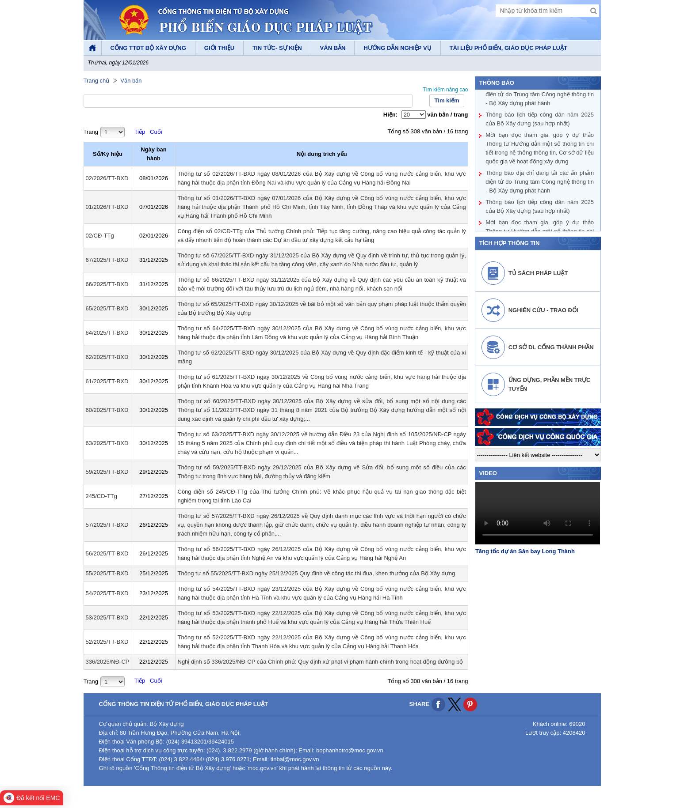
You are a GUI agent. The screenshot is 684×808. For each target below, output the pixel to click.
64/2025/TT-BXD (107, 332)
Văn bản (130, 80)
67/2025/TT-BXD (107, 260)
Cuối (156, 131)
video (488, 473)
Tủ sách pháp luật (538, 273)
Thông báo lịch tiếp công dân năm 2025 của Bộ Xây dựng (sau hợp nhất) (539, 120)
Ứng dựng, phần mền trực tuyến (549, 384)
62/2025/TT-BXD (107, 357)
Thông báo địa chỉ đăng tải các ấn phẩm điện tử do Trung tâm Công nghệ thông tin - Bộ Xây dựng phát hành (539, 95)
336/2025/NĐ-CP (108, 661)
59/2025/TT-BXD (107, 471)
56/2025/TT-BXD (107, 553)
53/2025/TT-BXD (107, 617)
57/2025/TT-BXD (107, 524)
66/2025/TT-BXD (107, 284)
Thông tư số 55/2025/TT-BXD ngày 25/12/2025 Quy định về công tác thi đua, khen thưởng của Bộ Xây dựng (316, 573)
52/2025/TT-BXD (107, 641)
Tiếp (139, 131)
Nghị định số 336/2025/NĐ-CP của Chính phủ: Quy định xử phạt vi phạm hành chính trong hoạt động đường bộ (320, 661)
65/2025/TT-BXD (107, 308)
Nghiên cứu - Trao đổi (543, 310)
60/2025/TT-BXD (107, 410)
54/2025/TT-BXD (107, 593)
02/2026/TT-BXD (107, 178)
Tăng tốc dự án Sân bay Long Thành (525, 551)
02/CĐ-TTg (100, 235)
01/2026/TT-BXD (107, 207)
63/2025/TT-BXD (107, 443)
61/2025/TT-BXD (107, 381)
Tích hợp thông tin (509, 243)
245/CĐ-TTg (102, 496)
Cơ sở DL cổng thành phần (551, 347)
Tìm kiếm (446, 100)
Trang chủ (97, 80)
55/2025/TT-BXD (107, 573)
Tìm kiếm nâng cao (445, 90)
